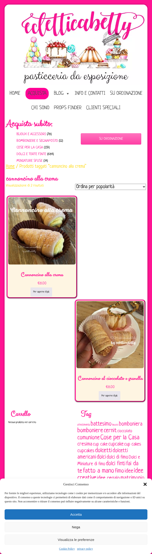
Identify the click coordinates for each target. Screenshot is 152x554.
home (15, 93)
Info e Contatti (90, 93)
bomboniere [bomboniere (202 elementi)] (90, 430)
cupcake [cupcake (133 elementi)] (116, 444)
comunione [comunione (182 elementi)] (88, 438)
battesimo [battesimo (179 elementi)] (101, 424)
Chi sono (40, 108)
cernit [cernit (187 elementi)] (110, 431)
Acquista (37, 93)
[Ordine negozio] (110, 187)
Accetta (76, 514)
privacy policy (85, 548)
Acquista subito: (29, 123)
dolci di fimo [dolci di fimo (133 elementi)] (117, 457)
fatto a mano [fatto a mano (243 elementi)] (98, 470)
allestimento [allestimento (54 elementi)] (83, 424)
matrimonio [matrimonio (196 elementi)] (132, 478)
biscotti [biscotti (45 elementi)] (115, 424)
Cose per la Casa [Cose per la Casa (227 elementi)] (119, 437)
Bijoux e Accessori (31, 134)
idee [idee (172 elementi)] (129, 471)
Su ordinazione (126, 93)
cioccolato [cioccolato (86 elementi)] (124, 431)
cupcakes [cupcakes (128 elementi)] (85, 451)
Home (10, 166)
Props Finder (68, 108)
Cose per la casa (30, 148)
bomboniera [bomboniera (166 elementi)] (130, 424)
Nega (76, 527)
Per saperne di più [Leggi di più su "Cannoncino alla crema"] (41, 291)
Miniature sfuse (29, 161)
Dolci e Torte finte (31, 154)
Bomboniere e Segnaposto (37, 141)
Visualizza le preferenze (76, 540)
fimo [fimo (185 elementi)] (119, 471)
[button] (145, 484)
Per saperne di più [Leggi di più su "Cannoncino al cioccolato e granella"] (109, 395)
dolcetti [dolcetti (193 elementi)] (103, 450)
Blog (59, 93)
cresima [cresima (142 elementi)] (84, 444)
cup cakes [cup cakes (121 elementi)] (132, 444)
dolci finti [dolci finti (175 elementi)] (115, 464)
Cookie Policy (67, 548)
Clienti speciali (103, 108)
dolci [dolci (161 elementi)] (101, 457)
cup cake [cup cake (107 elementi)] (100, 444)
